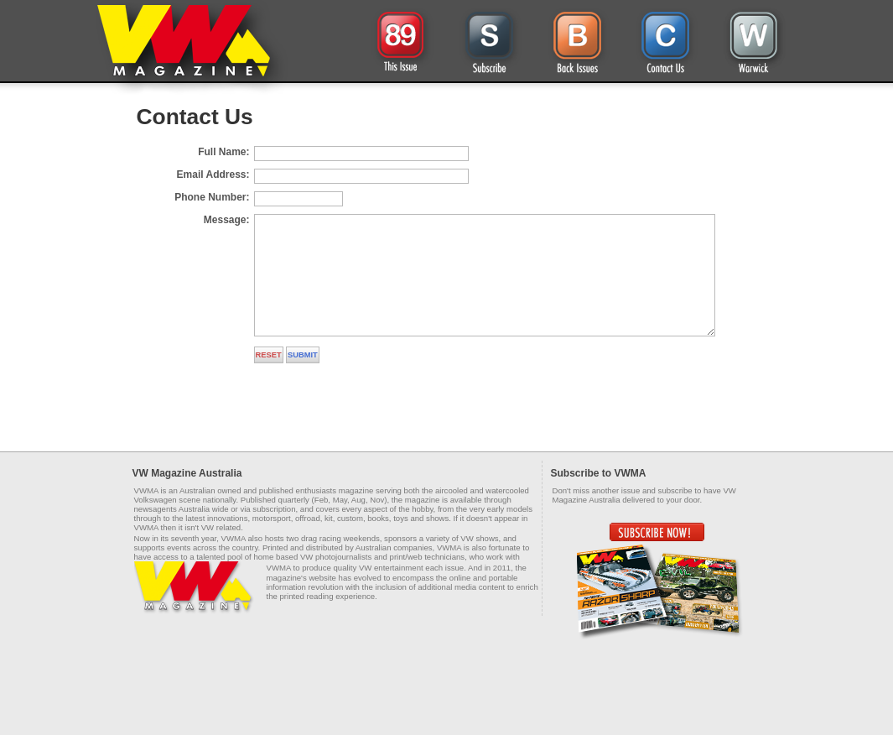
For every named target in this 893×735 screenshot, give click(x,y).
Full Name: (223, 152)
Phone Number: (211, 197)
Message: (227, 220)
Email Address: (213, 174)
